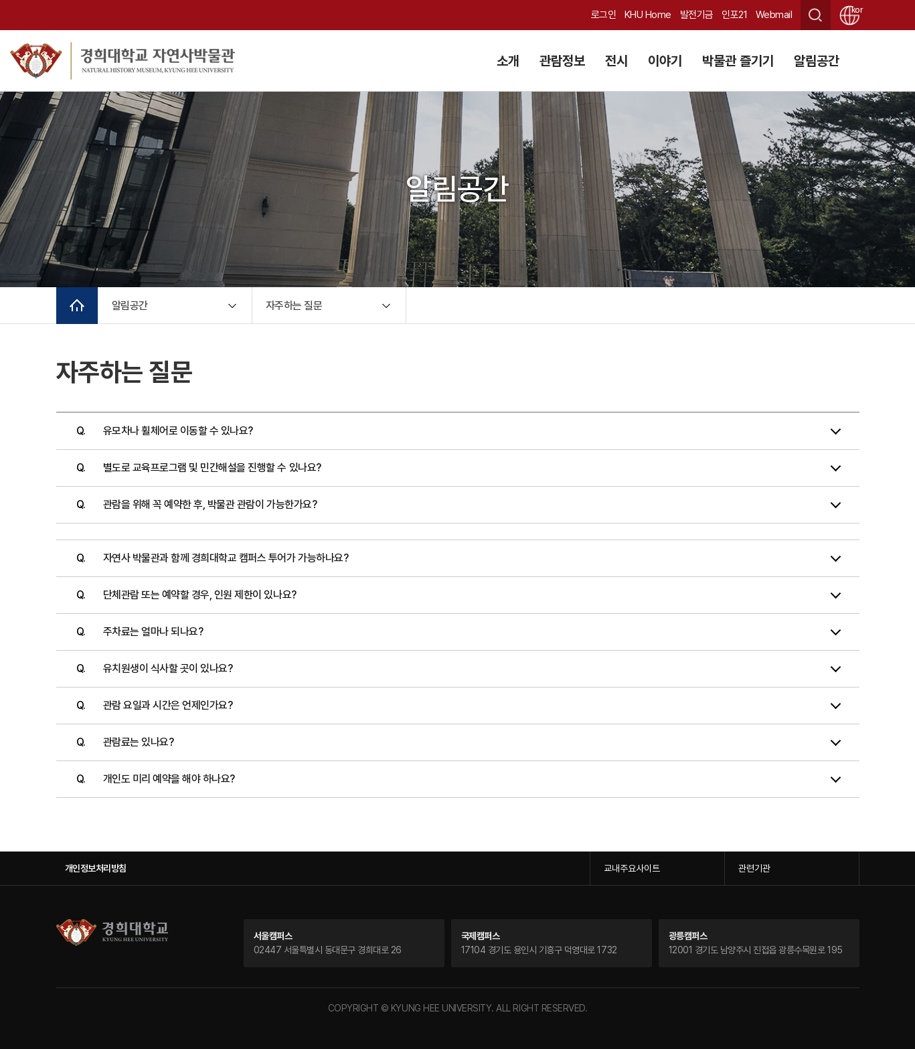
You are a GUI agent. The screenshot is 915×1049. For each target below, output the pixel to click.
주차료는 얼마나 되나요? (153, 631)
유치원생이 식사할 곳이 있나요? (168, 668)
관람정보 (562, 61)
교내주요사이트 (632, 868)
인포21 (734, 15)
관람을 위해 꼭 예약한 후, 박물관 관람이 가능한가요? (210, 504)
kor (855, 10)
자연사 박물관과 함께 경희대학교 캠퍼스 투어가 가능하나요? (226, 558)
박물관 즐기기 (738, 61)
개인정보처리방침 (96, 868)
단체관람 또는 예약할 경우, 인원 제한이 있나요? (200, 594)
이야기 (665, 61)
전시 (616, 61)
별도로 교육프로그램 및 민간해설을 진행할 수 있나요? (212, 467)
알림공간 (816, 61)
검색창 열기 (816, 15)
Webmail (774, 15)
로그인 (603, 15)
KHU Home (648, 15)
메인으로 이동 (77, 305)
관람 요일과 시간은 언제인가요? (168, 705)
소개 (508, 61)
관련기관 (754, 868)
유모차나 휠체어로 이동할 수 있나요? (178, 430)
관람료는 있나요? (138, 742)
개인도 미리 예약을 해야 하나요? (169, 779)
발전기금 (697, 15)
